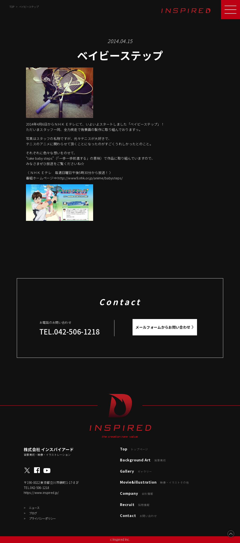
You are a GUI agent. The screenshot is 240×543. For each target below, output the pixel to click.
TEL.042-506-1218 (69, 331)
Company (136, 493)
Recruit (135, 504)
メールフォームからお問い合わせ (162, 327)
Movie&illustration (154, 482)
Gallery (136, 471)
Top (134, 449)
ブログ (33, 513)
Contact (138, 515)
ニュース (34, 508)
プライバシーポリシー (42, 518)
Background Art (143, 460)
